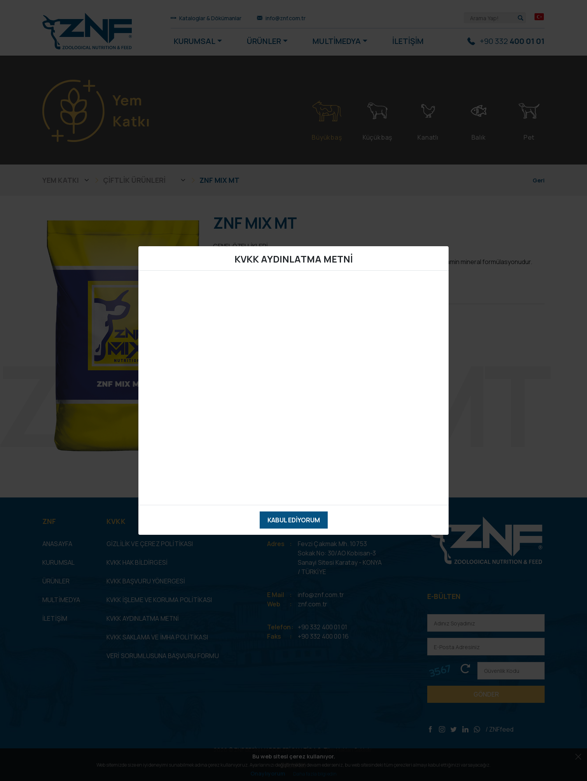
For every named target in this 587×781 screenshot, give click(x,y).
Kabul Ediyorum (293, 520)
